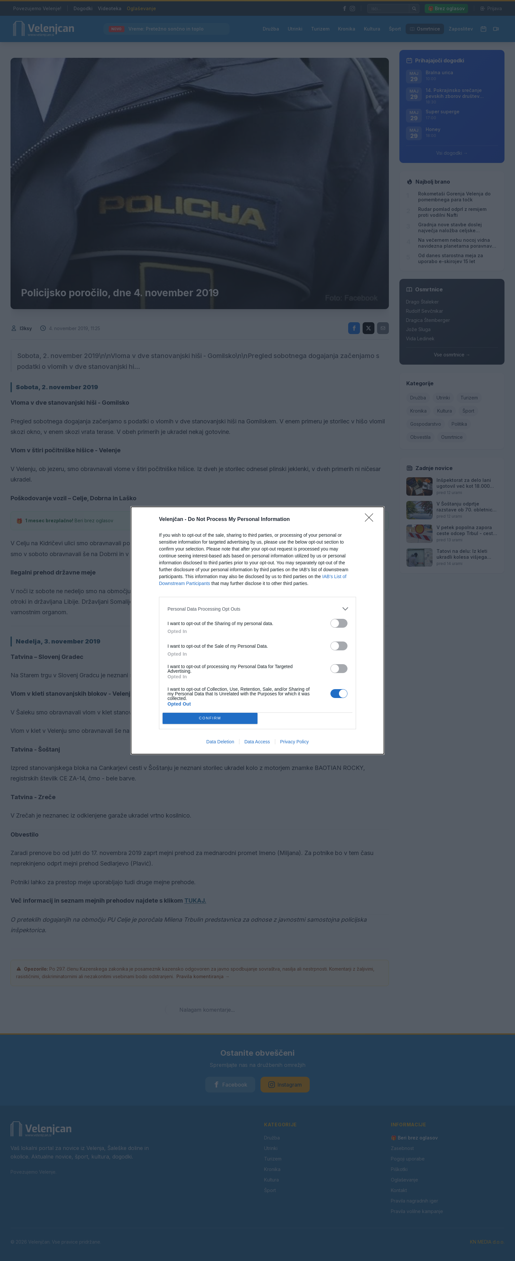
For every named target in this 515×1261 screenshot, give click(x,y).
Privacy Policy (294, 741)
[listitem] (257, 608)
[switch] (338, 623)
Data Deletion (220, 741)
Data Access (257, 741)
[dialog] (257, 630)
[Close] (371, 519)
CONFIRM (210, 718)
